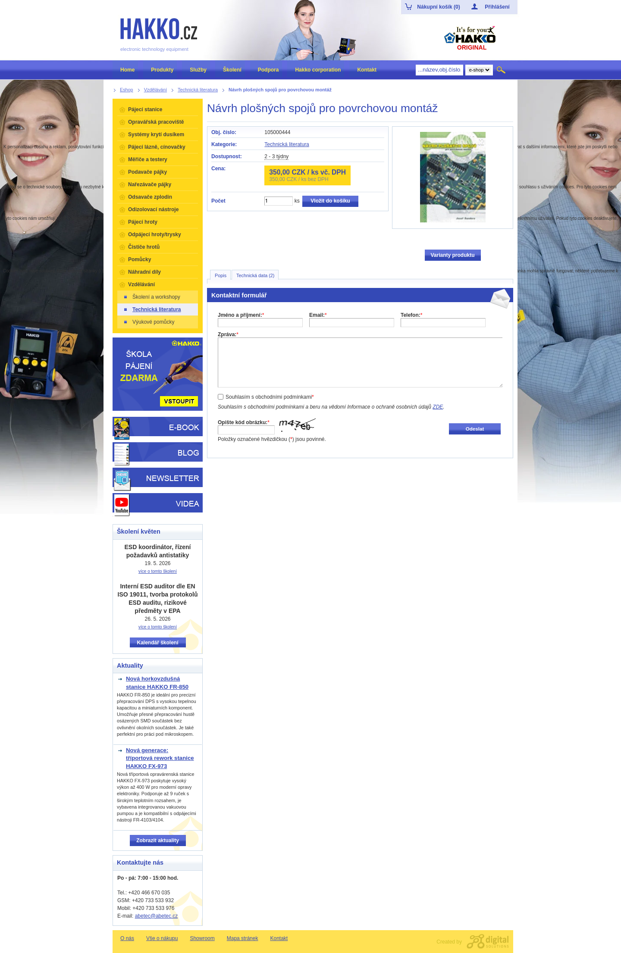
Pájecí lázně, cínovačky (156, 147)
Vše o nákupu (162, 938)
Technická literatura (286, 144)
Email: (318, 315)
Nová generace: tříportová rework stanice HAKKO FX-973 (160, 758)
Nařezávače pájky (149, 184)
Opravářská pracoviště (156, 122)
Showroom (202, 938)
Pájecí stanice (145, 109)
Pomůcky (139, 259)
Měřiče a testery (147, 159)
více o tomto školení (157, 571)
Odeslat (475, 428)
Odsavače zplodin (150, 197)
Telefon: (411, 315)
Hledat (502, 69)
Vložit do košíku (330, 201)
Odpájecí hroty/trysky (154, 234)
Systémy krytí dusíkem (156, 134)
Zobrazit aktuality (157, 840)
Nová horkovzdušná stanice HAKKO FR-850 (157, 682)
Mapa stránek (242, 938)
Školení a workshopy (151, 297)
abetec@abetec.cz (156, 916)
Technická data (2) (255, 275)
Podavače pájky (147, 172)
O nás (127, 938)
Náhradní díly (144, 272)
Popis (220, 275)
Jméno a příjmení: (241, 315)
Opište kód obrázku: (244, 422)
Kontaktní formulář (239, 295)
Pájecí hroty (142, 222)
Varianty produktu (452, 255)
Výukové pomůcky (148, 322)
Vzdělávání (141, 284)
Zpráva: (228, 334)
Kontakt (279, 938)
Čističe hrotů (144, 247)
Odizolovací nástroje (153, 209)
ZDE (438, 407)
